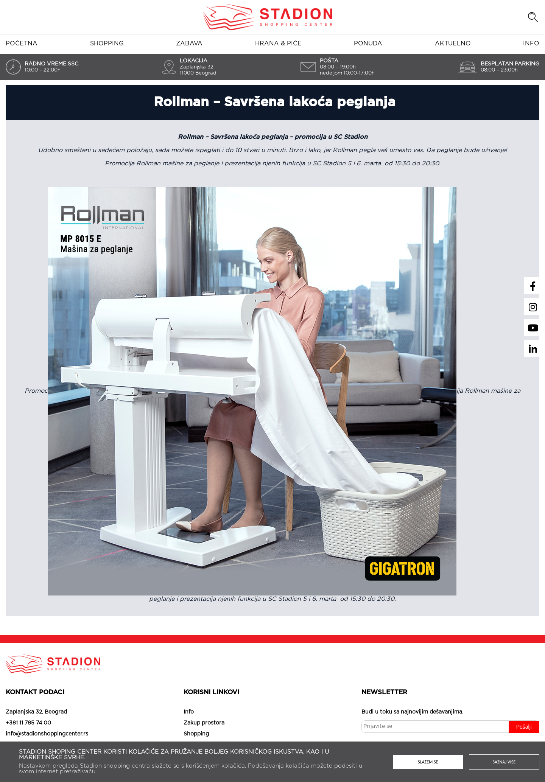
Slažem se (428, 762)
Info (531, 43)
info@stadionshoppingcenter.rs (47, 734)
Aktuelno (453, 43)
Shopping (107, 43)
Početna (21, 43)
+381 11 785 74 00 (28, 723)
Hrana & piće (278, 43)
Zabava (189, 43)
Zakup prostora (204, 723)
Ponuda (368, 43)
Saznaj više (504, 762)
